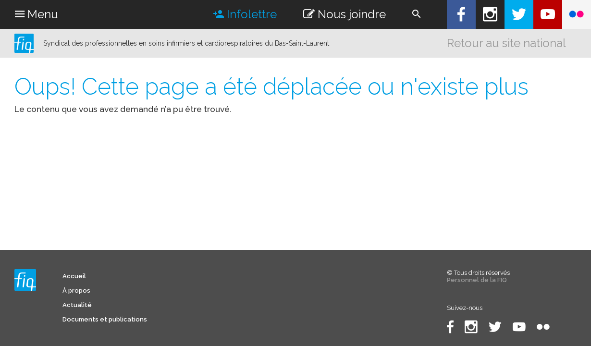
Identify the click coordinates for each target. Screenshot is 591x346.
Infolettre (245, 14)
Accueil (74, 276)
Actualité (77, 305)
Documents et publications (104, 319)
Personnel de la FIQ (477, 280)
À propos (76, 290)
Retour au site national (506, 43)
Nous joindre (344, 14)
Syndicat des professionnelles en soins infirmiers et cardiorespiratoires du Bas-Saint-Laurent (186, 43)
